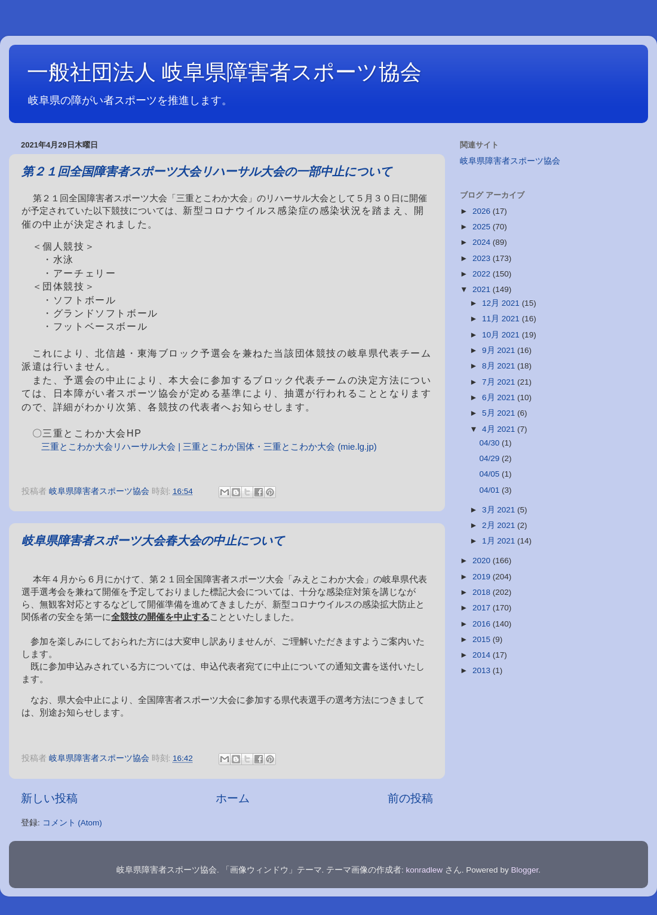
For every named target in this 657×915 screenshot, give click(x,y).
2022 (482, 273)
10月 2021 (502, 334)
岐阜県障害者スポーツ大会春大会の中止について (153, 541)
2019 (482, 576)
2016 (482, 623)
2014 (482, 654)
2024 (482, 242)
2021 (482, 289)
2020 (482, 560)
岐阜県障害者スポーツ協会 (510, 160)
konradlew (424, 869)
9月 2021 (499, 350)
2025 (482, 226)
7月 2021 (499, 381)
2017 (482, 607)
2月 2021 (499, 525)
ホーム (233, 798)
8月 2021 (499, 365)
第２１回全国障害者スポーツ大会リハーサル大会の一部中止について (207, 172)
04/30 (490, 442)
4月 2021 (499, 429)
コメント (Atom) (72, 822)
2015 (482, 639)
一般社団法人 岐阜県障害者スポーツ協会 (224, 72)
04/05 (490, 473)
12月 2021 (502, 303)
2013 (482, 670)
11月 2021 (502, 318)
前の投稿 (410, 798)
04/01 (490, 490)
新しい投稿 (49, 798)
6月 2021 (499, 397)
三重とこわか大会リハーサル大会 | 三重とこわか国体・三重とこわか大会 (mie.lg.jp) (208, 447)
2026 (482, 211)
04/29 (490, 458)
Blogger (524, 869)
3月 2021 (499, 509)
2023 (482, 258)
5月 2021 (499, 413)
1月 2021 (499, 540)
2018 (482, 592)
